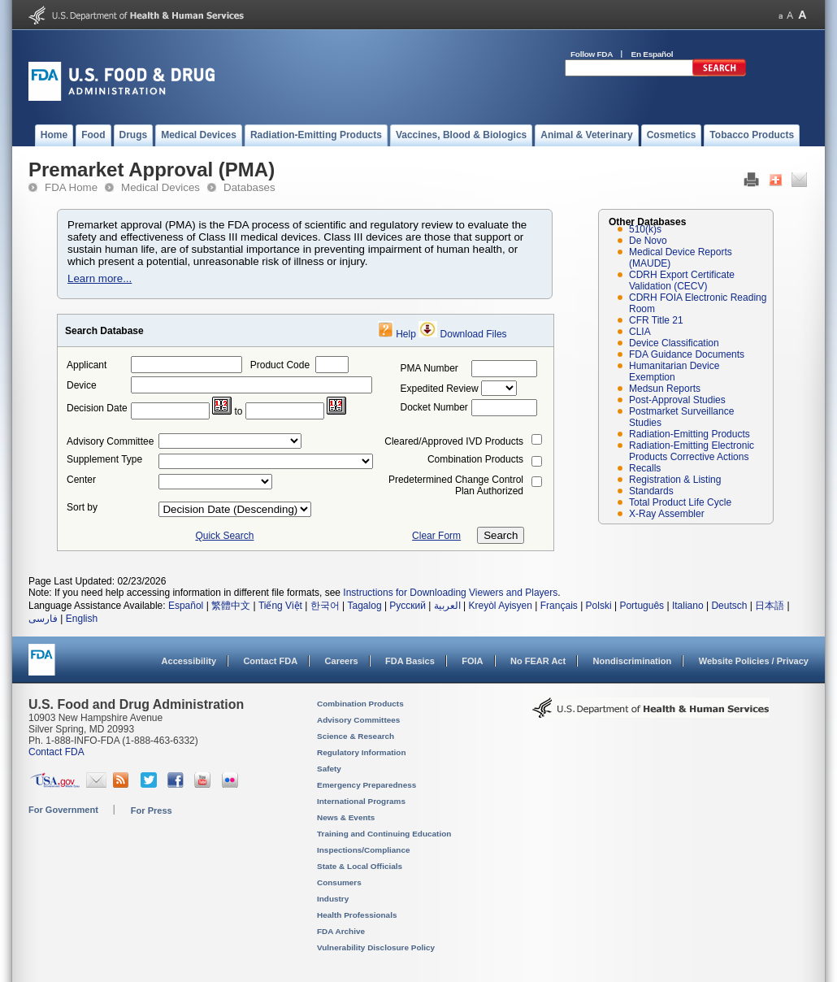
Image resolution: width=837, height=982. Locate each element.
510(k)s (645, 229)
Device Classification (674, 343)
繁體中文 (230, 605)
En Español (652, 54)
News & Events (346, 817)
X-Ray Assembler (667, 513)
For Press (151, 810)
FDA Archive (341, 931)
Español (185, 605)
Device (82, 385)
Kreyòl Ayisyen (500, 605)
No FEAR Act (538, 661)
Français (559, 605)
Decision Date (97, 408)
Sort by (82, 507)
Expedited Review (440, 388)
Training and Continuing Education (384, 833)
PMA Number (429, 368)
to (238, 411)
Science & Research (355, 736)
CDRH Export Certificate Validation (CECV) (682, 280)
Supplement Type (104, 459)
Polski (599, 605)
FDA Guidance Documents (686, 354)
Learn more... (99, 278)
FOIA (472, 661)
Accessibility (189, 661)
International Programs (361, 801)
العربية (447, 605)
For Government (63, 810)
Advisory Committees (358, 719)
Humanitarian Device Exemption (674, 371)
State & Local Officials (359, 866)
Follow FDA (591, 54)
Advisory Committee (110, 441)
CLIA (640, 331)
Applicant (86, 365)
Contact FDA (270, 661)
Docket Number (434, 407)
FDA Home (71, 187)
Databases (249, 187)
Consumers (339, 882)
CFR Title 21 (656, 320)
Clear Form (436, 535)
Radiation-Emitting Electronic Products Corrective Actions (691, 451)
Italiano (688, 605)
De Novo (648, 240)
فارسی (43, 618)
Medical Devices (160, 187)
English (82, 618)
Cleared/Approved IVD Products (453, 441)
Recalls (645, 468)
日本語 (769, 605)
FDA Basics (410, 661)
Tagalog (365, 605)
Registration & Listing (675, 479)
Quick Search (224, 535)
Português (641, 605)
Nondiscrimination (632, 661)
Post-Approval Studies (677, 400)
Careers (341, 661)
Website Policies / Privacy (754, 661)
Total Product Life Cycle (680, 502)
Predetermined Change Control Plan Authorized (455, 485)
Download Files (473, 334)
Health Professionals (357, 914)
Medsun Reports (664, 388)
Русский (407, 605)
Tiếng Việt (280, 605)
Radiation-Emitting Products (689, 434)
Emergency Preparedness (366, 784)
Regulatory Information (361, 752)
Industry (333, 898)
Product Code (280, 365)
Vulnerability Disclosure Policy (376, 947)
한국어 (325, 605)
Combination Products (475, 459)
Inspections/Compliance (363, 849)
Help (406, 334)
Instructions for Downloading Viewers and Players (450, 592)
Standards (651, 491)
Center (81, 479)
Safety (329, 768)
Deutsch (729, 605)
